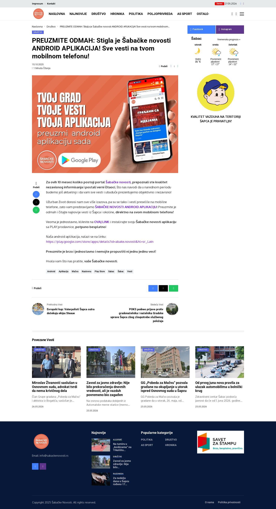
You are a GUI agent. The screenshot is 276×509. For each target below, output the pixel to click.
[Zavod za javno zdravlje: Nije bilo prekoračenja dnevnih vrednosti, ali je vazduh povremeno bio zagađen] (101, 462)
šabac (121, 271)
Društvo (51, 26)
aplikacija (63, 271)
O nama (209, 502)
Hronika (170, 445)
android (51, 271)
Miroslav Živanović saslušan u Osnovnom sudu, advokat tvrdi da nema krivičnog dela (54, 387)
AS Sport (147, 445)
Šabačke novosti (118, 182)
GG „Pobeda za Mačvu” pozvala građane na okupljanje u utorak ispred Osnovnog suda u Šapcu (164, 387)
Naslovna (37, 26)
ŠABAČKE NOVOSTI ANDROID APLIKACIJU (126, 207)
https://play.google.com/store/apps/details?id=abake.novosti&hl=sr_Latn (100, 241)
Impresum (37, 3)
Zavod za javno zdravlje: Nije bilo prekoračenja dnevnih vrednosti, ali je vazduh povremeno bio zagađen (108, 389)
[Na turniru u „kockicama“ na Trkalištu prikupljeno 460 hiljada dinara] (101, 445)
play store (100, 271)
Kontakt (51, 3)
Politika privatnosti (229, 502)
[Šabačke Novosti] (38, 13)
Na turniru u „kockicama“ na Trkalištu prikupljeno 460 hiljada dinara (122, 450)
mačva (75, 271)
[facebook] (240, 3)
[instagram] (243, 3)
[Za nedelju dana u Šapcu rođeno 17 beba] (101, 479)
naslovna (86, 271)
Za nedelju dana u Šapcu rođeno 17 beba (121, 483)
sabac (111, 271)
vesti (129, 271)
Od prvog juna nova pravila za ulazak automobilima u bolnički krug (218, 387)
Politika (147, 439)
